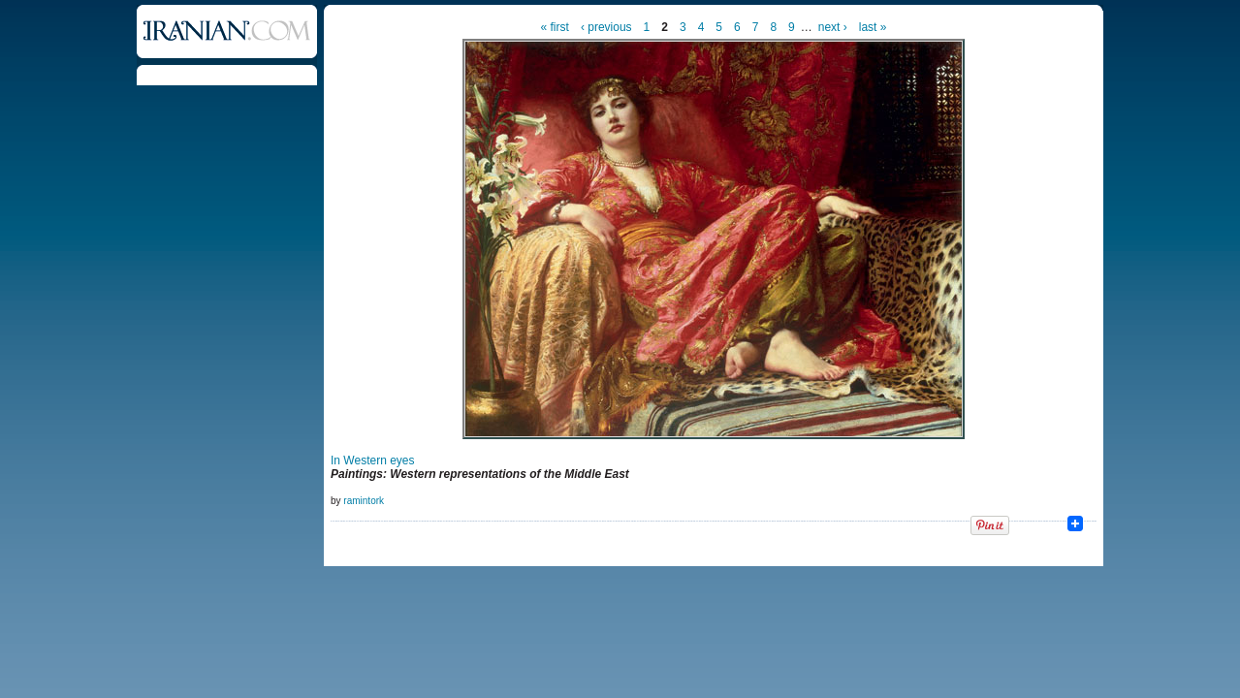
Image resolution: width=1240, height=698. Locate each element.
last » (873, 27)
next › (832, 27)
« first (555, 27)
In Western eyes (372, 460)
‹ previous (606, 27)
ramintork (363, 500)
